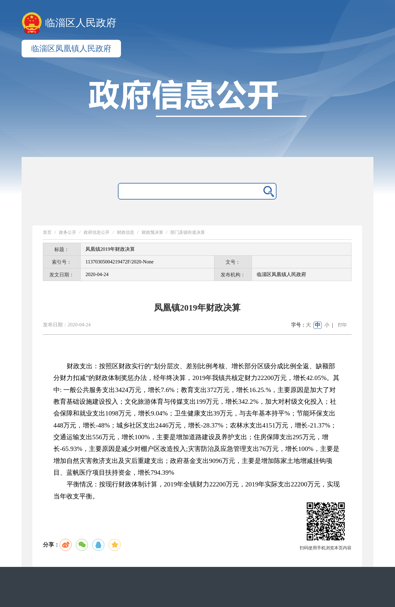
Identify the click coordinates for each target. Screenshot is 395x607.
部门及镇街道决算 (187, 232)
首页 (47, 232)
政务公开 (67, 232)
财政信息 (125, 232)
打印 (342, 325)
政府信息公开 (97, 232)
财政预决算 (152, 232)
